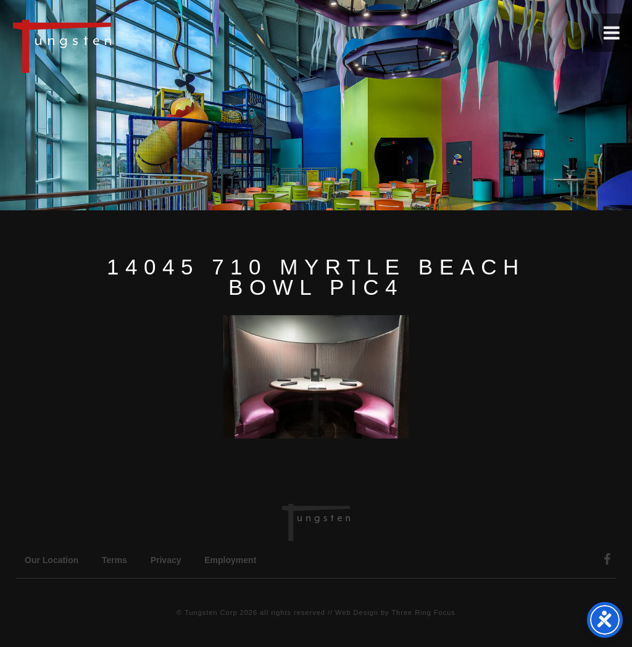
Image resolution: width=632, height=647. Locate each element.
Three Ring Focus (423, 612)
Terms (114, 560)
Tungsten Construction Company (105, 46)
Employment (230, 560)
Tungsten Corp (211, 612)
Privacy (166, 560)
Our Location (51, 560)
